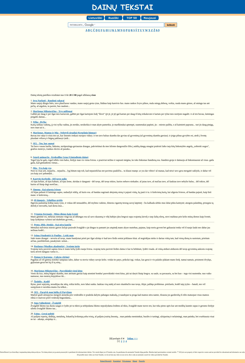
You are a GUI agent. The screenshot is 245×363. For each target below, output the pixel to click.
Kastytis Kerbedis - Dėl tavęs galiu (50, 178)
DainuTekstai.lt (105, 361)
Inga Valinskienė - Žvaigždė (47, 303)
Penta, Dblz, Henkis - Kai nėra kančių (52, 224)
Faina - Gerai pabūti (44, 313)
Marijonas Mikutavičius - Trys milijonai (52, 111)
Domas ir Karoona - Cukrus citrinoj (51, 257)
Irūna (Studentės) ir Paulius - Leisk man (54, 235)
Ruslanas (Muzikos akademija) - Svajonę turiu (57, 246)
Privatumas (126, 361)
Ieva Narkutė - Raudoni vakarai (48, 100)
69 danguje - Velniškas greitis (48, 200)
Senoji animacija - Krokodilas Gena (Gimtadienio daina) (60, 157)
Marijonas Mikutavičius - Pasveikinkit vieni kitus (58, 270)
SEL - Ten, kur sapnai (43, 143)
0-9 (158, 30)
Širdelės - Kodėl (42, 281)
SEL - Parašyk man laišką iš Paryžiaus (53, 292)
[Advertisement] (63, 64)
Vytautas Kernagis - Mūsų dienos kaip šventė (56, 214)
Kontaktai (117, 361)
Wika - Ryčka (39, 122)
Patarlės (142, 361)
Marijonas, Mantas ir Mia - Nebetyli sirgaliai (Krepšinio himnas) (64, 132)
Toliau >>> (132, 338)
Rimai (135, 361)
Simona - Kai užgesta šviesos (47, 189)
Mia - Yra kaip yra (42, 168)
